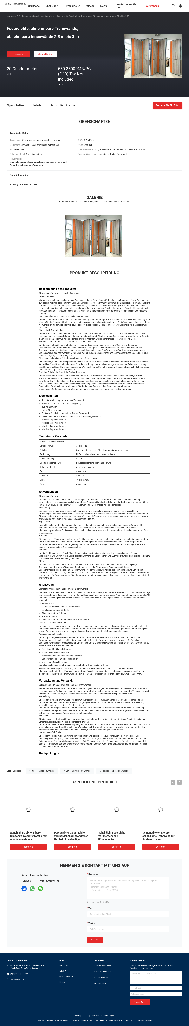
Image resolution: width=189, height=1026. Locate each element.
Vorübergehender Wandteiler (42, 16)
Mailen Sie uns (45, 54)
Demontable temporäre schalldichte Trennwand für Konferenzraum (158, 836)
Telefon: (92, 923)
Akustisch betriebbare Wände (77, 771)
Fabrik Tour (63, 971)
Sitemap (78, 1016)
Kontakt (95, 939)
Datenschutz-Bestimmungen (103, 1016)
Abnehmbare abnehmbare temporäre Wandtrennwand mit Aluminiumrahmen (28, 836)
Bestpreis (19, 54)
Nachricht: (93, 874)
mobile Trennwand (102, 978)
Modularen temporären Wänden (114, 771)
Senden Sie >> (139, 1002)
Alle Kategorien (100, 983)
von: (90, 908)
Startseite (11, 16)
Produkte (23, 16)
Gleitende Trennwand (103, 972)
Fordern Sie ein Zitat (167, 105)
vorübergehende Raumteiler (42, 771)
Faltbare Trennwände (103, 966)
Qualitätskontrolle (66, 977)
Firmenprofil (64, 966)
